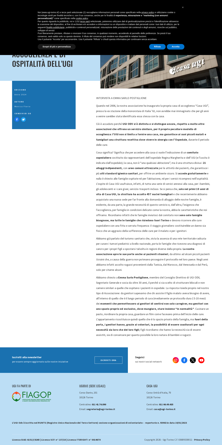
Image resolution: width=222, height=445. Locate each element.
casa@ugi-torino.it (165, 409)
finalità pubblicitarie (55, 27)
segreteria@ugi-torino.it (100, 409)
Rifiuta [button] (157, 46)
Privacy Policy (202, 439)
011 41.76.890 (99, 404)
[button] (182, 7)
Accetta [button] (176, 46)
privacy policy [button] (147, 12)
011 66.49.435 (166, 404)
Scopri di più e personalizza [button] (57, 46)
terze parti (85, 21)
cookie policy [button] (82, 18)
